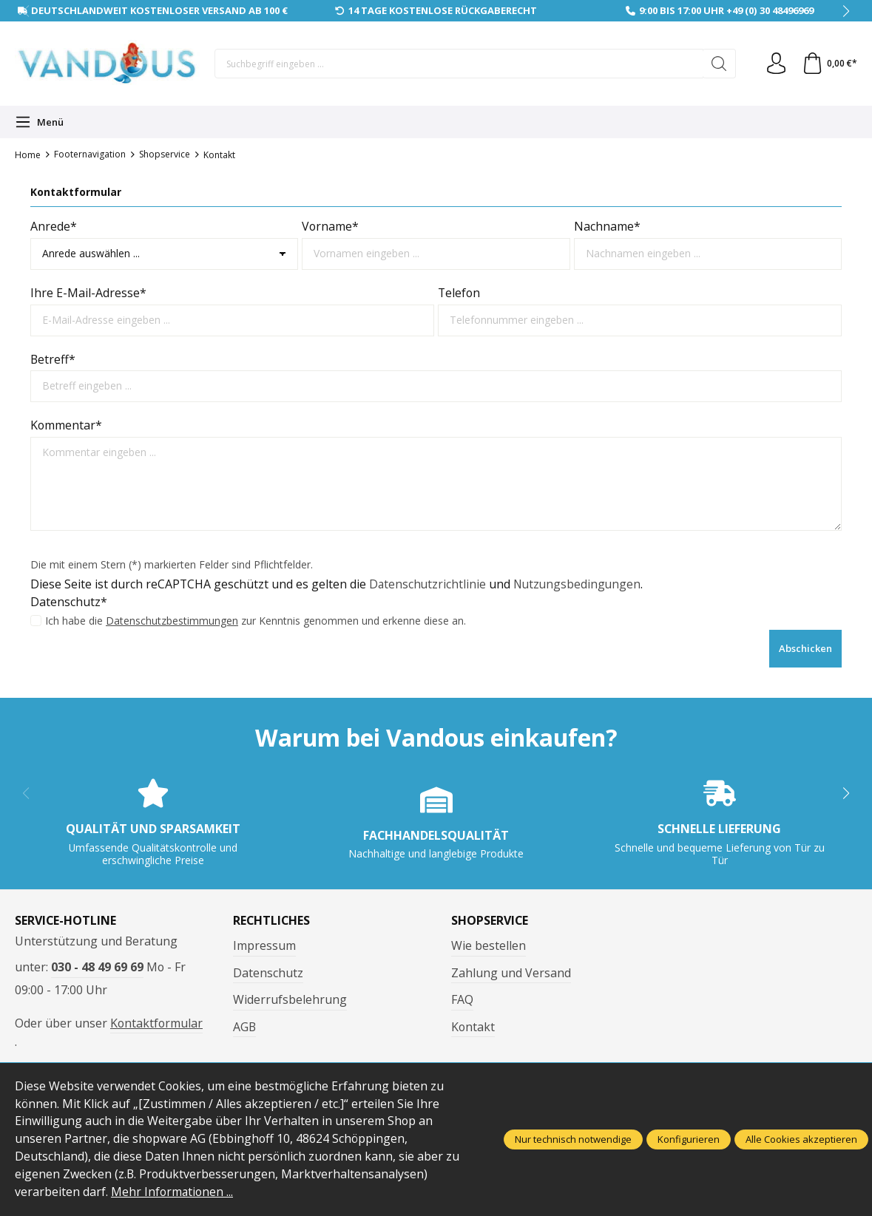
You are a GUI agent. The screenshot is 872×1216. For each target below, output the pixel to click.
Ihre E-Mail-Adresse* (88, 293)
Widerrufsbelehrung (290, 999)
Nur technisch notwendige (573, 1139)
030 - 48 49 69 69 (97, 967)
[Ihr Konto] (775, 63)
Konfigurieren (689, 1139)
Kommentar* (66, 425)
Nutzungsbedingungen (580, 584)
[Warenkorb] (829, 63)
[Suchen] (717, 63)
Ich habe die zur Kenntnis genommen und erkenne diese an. (255, 621)
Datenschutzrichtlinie (428, 584)
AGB (244, 1027)
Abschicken (805, 648)
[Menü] (39, 122)
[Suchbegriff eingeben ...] (458, 63)
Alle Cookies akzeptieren (801, 1139)
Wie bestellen (488, 945)
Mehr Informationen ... (172, 1191)
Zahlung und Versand (511, 973)
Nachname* (607, 226)
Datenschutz (268, 973)
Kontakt (473, 1027)
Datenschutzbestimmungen (172, 621)
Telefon (459, 293)
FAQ (462, 999)
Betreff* (52, 359)
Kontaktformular (156, 1023)
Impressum (264, 945)
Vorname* (330, 226)
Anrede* (53, 226)
